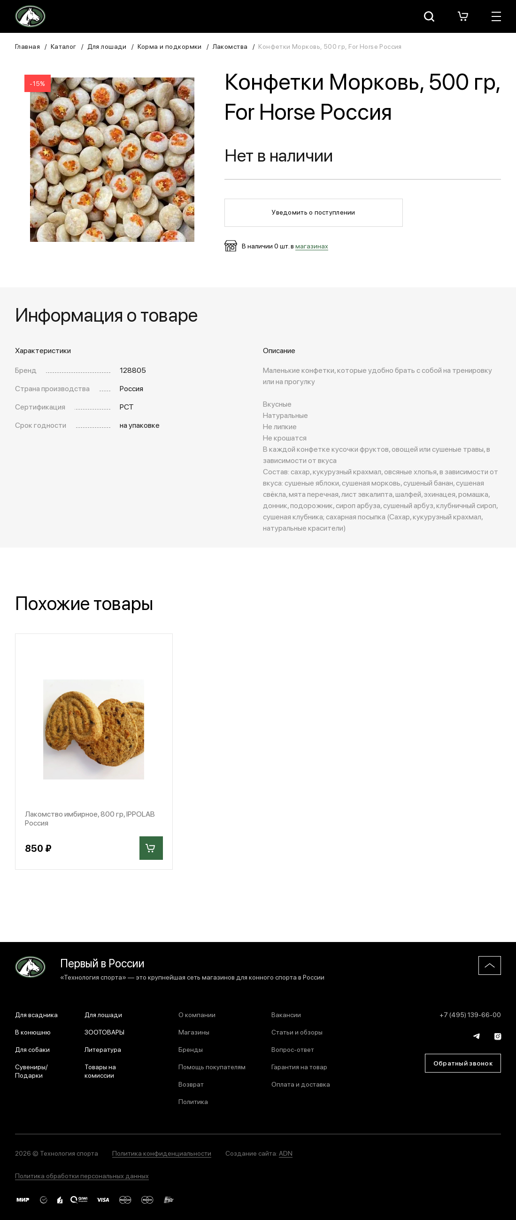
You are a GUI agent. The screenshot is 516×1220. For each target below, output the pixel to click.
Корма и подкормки (170, 46)
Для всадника (36, 1014)
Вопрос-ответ (292, 1049)
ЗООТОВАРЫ (104, 1031)
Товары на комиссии (100, 1070)
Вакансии (286, 1014)
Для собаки (32, 1049)
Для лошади (107, 46)
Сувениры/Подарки (31, 1070)
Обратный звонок (463, 1062)
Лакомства (230, 46)
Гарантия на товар (299, 1066)
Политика (193, 1101)
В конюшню (33, 1031)
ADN (286, 1153)
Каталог (64, 46)
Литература (103, 1049)
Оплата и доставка (300, 1084)
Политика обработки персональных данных (82, 1175)
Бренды (190, 1049)
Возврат (191, 1084)
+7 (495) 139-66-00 (470, 1014)
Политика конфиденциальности (161, 1153)
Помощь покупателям (212, 1066)
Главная (27, 46)
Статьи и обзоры (297, 1031)
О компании (197, 1014)
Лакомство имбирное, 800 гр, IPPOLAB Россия (90, 818)
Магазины (193, 1031)
